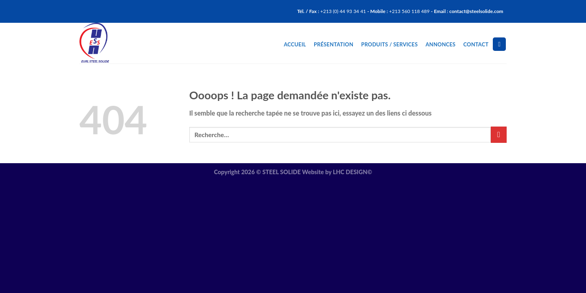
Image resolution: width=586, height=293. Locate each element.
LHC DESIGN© (352, 171)
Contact (476, 44)
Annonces (441, 44)
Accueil (295, 44)
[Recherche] (499, 44)
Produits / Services (389, 44)
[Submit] (499, 134)
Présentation (333, 44)
